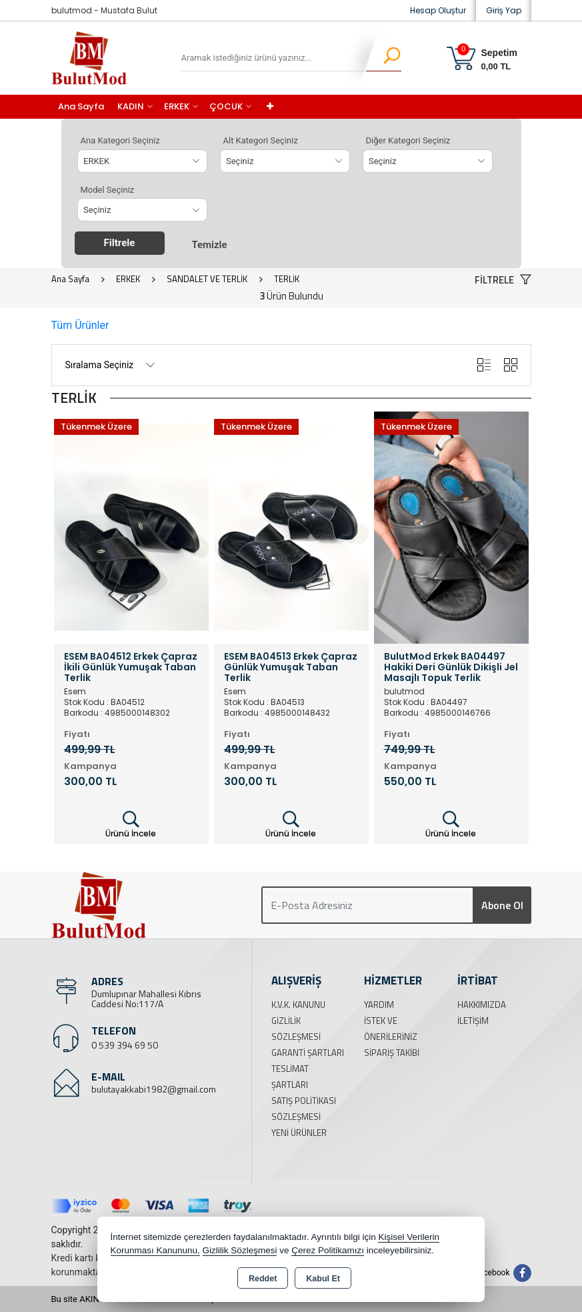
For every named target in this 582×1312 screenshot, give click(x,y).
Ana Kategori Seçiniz (120, 140)
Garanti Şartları (307, 1052)
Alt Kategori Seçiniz (260, 140)
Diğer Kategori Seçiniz (408, 140)
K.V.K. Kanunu (298, 1004)
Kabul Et (323, 1278)
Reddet (263, 1278)
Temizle (209, 245)
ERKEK (176, 106)
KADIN (130, 106)
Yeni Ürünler (299, 1132)
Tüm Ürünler (80, 325)
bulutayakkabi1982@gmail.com (153, 1089)
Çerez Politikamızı (327, 1250)
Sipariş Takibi (391, 1052)
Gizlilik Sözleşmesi (240, 1250)
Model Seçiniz (108, 190)
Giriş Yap (503, 10)
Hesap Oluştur (438, 10)
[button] (503, 280)
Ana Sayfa (81, 106)
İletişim (473, 1020)
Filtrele (119, 243)
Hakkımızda (481, 1004)
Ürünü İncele (131, 824)
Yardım (379, 1004)
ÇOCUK (226, 106)
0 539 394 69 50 (124, 1045)
